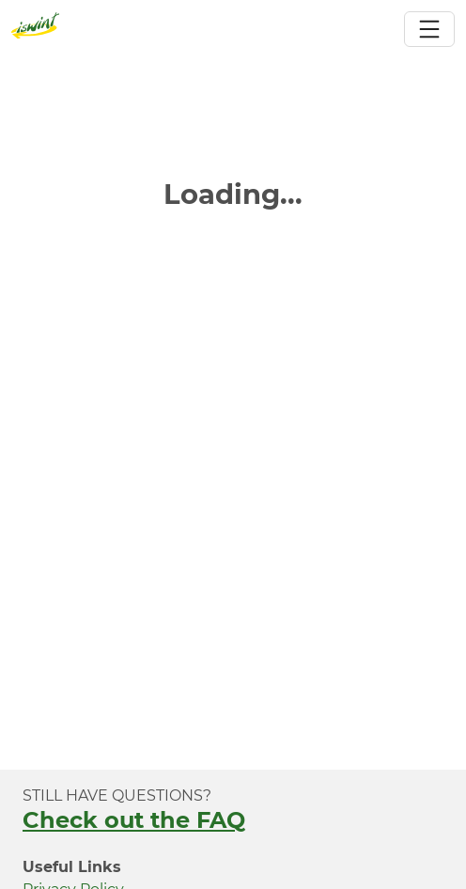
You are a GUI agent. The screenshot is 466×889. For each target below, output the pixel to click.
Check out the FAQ (134, 820)
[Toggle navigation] (429, 29)
